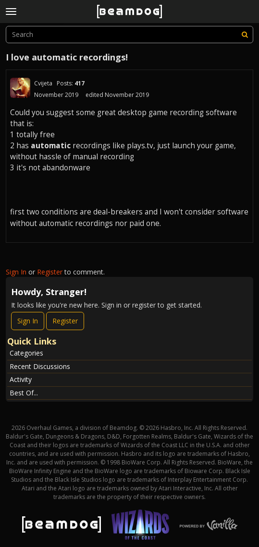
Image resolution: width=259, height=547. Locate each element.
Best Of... (24, 392)
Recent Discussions (40, 366)
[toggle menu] (11, 11)
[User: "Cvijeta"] (20, 88)
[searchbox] (129, 34)
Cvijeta (43, 83)
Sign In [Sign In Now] (27, 320)
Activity (21, 379)
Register (49, 271)
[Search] (244, 34)
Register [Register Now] (65, 320)
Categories (26, 352)
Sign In (16, 271)
